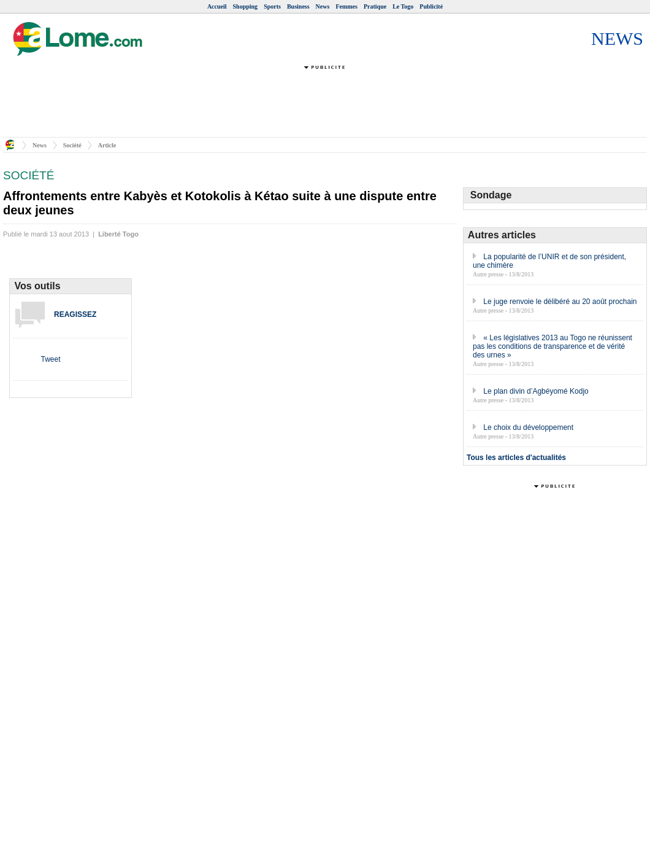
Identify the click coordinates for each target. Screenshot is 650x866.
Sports (272, 6)
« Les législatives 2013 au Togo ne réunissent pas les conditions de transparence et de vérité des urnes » (552, 346)
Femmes (346, 6)
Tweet (50, 359)
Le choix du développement (528, 427)
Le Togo (402, 6)
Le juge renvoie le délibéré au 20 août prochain (560, 301)
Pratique (375, 6)
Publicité (431, 6)
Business (298, 6)
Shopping (245, 6)
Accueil (217, 6)
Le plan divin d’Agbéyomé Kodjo (535, 391)
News (323, 6)
